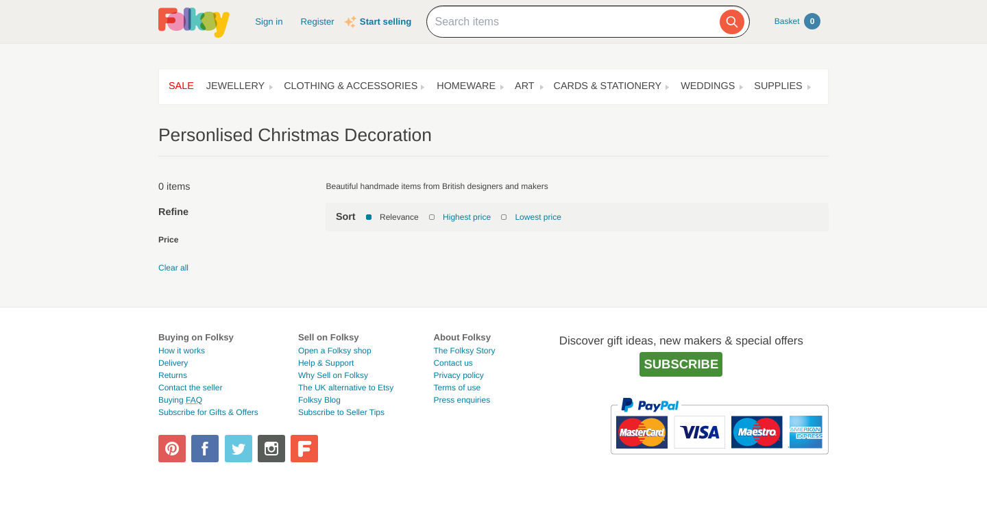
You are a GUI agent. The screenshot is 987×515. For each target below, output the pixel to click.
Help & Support (326, 363)
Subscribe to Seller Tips (341, 412)
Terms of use (456, 387)
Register (317, 21)
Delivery (173, 363)
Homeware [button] (466, 86)
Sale (181, 86)
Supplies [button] (778, 86)
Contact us (452, 363)
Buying (180, 400)
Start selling (385, 21)
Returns (172, 375)
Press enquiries (461, 400)
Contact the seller (190, 387)
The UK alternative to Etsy (345, 387)
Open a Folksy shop (334, 350)
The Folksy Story (464, 350)
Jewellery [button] (235, 86)
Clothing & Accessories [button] (350, 86)
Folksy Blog (319, 400)
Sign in (268, 21)
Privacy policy (458, 375)
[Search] (732, 22)
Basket (797, 21)
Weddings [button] (708, 86)
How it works (181, 350)
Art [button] (525, 86)
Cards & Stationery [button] (608, 86)
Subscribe (681, 364)
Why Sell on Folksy (333, 375)
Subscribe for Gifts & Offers (208, 412)
